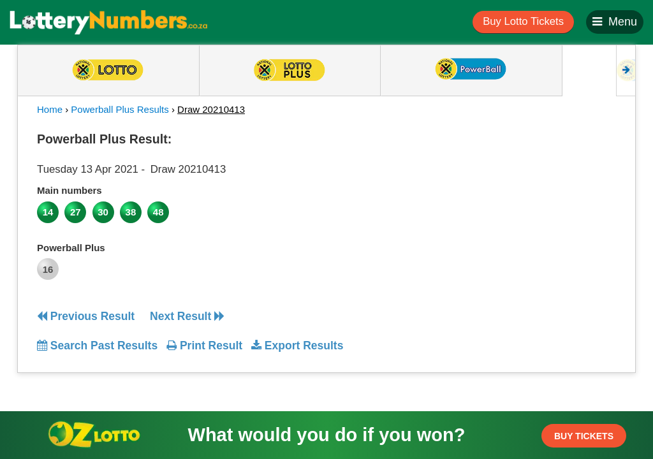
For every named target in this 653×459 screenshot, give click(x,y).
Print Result (204, 345)
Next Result (187, 316)
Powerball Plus (71, 247)
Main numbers (69, 190)
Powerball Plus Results (119, 109)
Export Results (297, 345)
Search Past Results (97, 345)
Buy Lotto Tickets (523, 21)
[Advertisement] (543, 206)
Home (49, 109)
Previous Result (86, 316)
